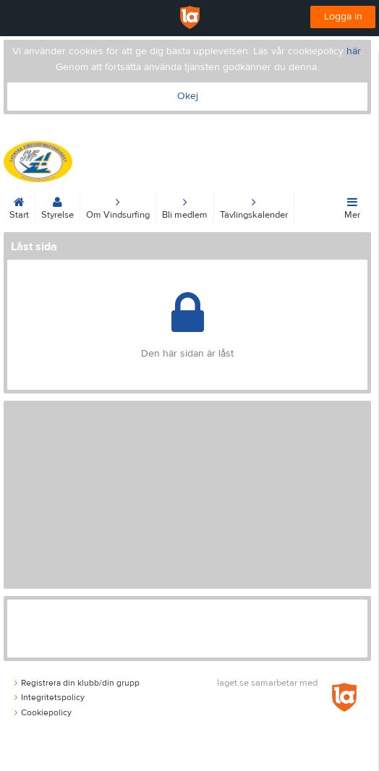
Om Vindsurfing (118, 205)
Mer (352, 205)
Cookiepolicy (43, 712)
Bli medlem (185, 205)
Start (19, 205)
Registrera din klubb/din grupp (77, 683)
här (353, 51)
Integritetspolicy (49, 697)
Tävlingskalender (254, 205)
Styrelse (57, 205)
